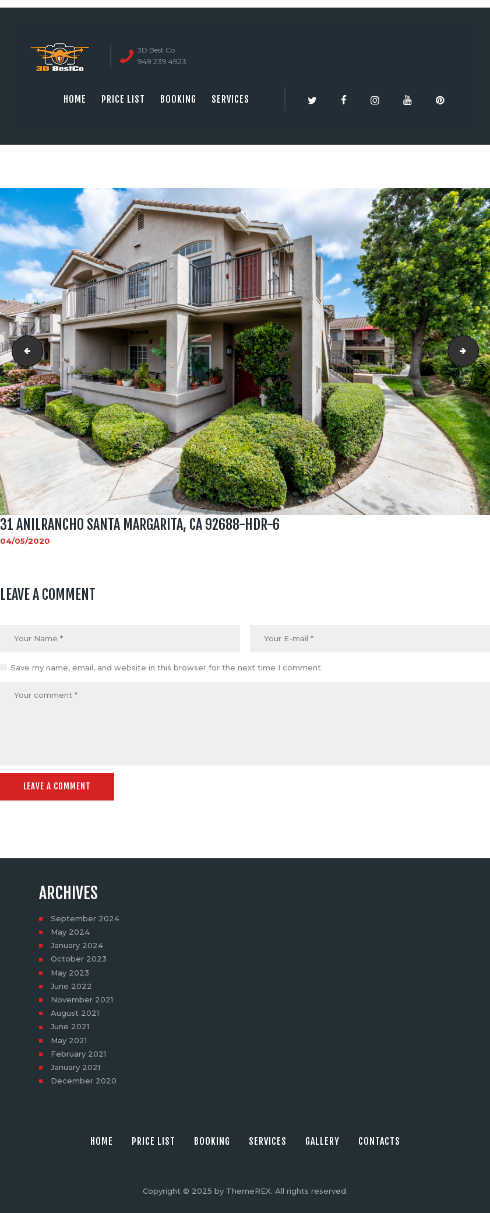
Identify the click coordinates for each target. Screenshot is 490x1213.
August (75, 1013)
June (71, 986)
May (70, 931)
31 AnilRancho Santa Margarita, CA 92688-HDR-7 (475, 351)
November (82, 999)
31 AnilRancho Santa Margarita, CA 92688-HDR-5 (24, 351)
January (77, 945)
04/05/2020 (25, 541)
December (84, 1080)
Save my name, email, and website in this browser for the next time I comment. (166, 667)
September (85, 918)
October (79, 958)
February (78, 1053)
